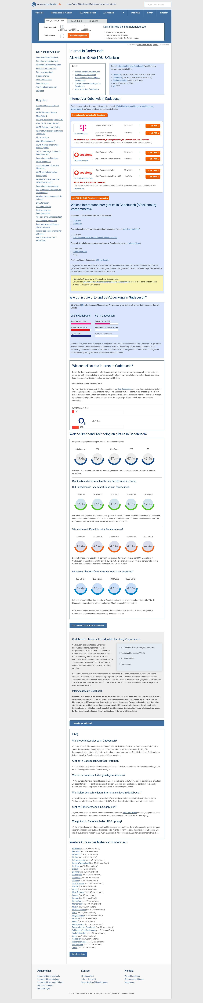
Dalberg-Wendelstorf (81, 863)
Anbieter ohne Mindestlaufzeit (49, 217)
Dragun (75, 869)
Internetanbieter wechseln (47, 186)
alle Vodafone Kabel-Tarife (83, 178)
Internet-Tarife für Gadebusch (87, 72)
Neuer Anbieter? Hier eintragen (94, 982)
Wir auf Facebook (132, 976)
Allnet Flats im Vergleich (46, 87)
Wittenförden (77, 945)
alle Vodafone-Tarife (81, 160)
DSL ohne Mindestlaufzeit (47, 61)
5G (82, 305)
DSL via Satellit (102, 260)
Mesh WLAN (41, 116)
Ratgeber (40, 91)
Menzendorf (77, 904)
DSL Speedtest (87, 976)
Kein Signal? (41, 176)
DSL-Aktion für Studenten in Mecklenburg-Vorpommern (106, 282)
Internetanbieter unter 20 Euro (50, 982)
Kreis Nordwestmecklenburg (128, 106)
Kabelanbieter (134, 243)
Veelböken (76, 939)
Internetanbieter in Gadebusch (131, 66)
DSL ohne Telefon (43, 206)
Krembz (75, 898)
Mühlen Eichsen (79, 910)
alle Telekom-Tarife (80, 133)
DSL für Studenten (45, 985)
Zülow (74, 948)
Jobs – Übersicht (88, 979)
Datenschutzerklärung (134, 979)
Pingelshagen (78, 915)
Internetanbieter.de (144, 45)
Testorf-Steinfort (79, 933)
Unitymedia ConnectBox (46, 220)
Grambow (76, 878)
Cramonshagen (78, 860)
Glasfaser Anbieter (131, 229)
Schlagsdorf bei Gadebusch (84, 930)
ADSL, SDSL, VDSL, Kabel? (47, 123)
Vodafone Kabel (120, 80)
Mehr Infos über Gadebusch (87, 89)
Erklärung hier (79, 188)
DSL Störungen (42, 203)
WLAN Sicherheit (43, 162)
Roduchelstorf (78, 924)
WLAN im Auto (42, 137)
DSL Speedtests (124, 389)
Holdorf (75, 886)
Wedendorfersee (79, 942)
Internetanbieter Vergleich (47, 57)
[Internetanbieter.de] (46, 4)
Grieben (75, 880)
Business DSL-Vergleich (46, 68)
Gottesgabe (77, 875)
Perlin (74, 913)
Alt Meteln (76, 848)
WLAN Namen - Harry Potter (48, 127)
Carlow (75, 857)
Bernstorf (76, 851)
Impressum (129, 982)
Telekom (117, 74)
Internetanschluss (44, 79)
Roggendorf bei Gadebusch (84, 927)
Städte (155, 45)
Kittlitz (75, 889)
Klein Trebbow (78, 892)
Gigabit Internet (42, 76)
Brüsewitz (76, 854)
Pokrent (75, 918)
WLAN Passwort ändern (46, 112)
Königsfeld (76, 901)
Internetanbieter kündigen (47, 158)
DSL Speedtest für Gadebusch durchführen (88, 625)
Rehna (75, 921)
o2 (114, 86)
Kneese (75, 895)
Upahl (74, 936)
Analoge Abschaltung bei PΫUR (49, 120)
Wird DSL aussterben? (45, 141)
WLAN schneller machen (46, 172)
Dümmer (75, 872)
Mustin (75, 907)
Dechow (75, 866)
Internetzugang (42, 83)
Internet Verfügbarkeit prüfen (48, 65)
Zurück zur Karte (78, 954)
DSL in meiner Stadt (44, 72)
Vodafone (117, 77)
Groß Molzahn (78, 883)
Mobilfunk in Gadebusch (85, 74)
